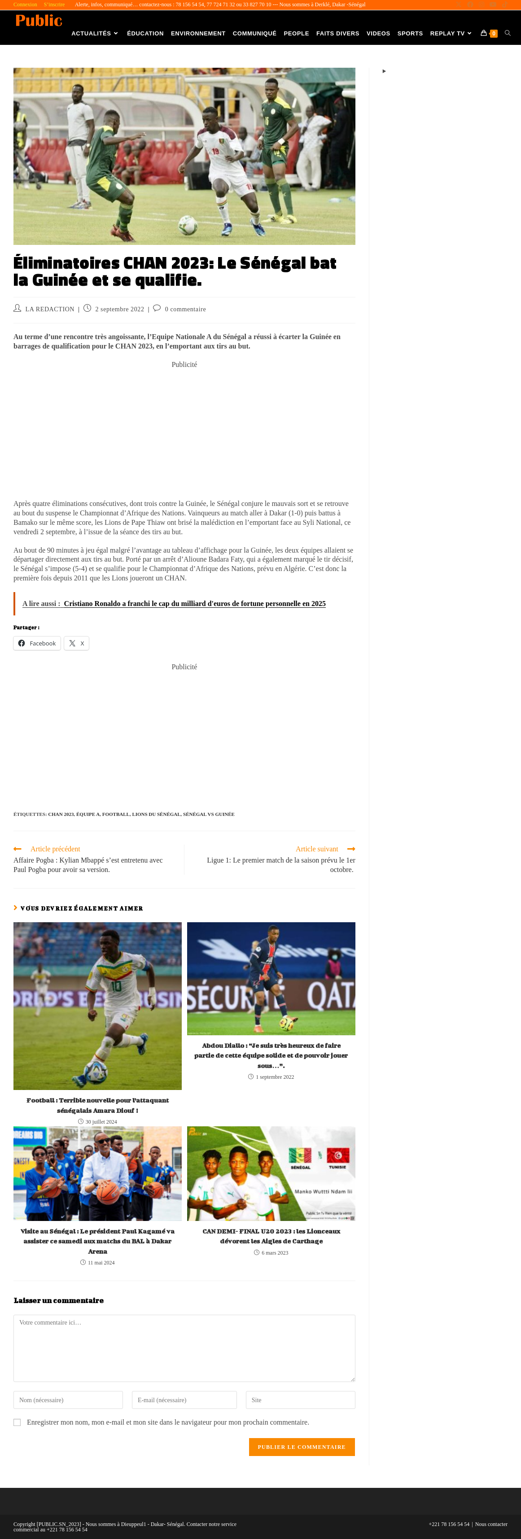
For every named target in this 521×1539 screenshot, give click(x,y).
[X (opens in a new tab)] (458, 4)
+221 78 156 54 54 (449, 1524)
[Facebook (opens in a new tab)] (470, 4)
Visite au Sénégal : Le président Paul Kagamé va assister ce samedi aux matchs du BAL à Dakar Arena (98, 1241)
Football (116, 814)
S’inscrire (54, 4)
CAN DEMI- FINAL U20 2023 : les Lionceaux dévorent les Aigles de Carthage (271, 1236)
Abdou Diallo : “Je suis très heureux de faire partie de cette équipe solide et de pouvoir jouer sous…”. (271, 1055)
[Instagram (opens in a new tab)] (481, 4)
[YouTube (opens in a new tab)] (493, 4)
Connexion (25, 4)
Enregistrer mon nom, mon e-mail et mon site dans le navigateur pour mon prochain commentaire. (168, 1422)
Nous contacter (491, 1524)
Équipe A (88, 814)
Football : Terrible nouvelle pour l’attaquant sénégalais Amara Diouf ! (97, 1105)
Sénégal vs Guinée (209, 814)
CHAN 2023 (61, 814)
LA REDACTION (50, 309)
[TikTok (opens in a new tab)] (503, 4)
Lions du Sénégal (156, 814)
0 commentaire (185, 309)
